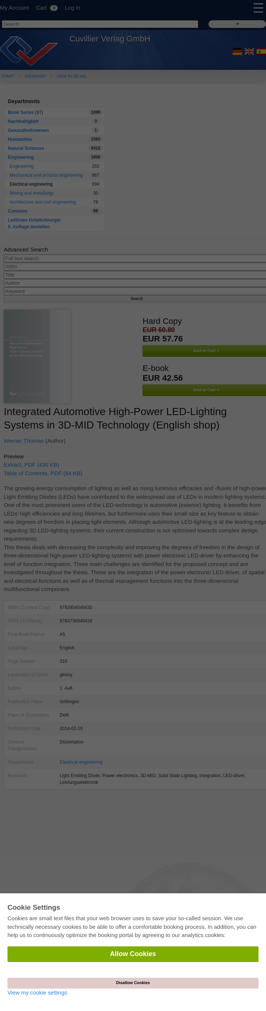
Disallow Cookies (133, 982)
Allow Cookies (133, 954)
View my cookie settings (37, 992)
